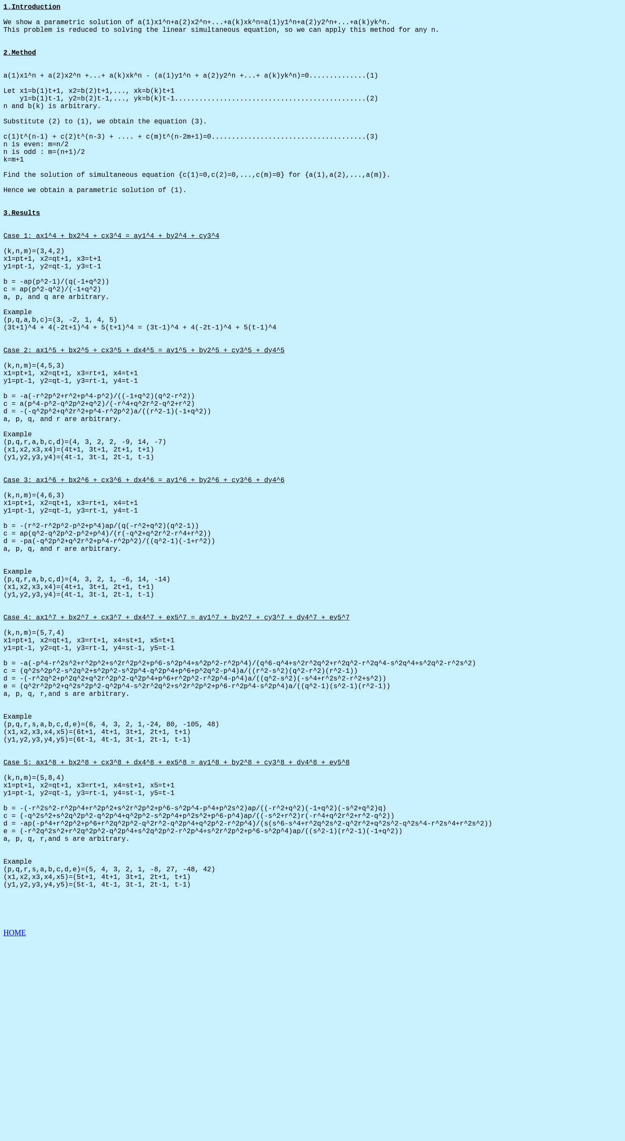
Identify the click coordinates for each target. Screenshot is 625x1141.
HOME (14, 1133)
